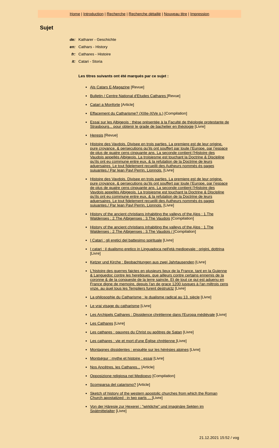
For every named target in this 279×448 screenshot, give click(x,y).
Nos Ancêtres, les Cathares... (115, 367)
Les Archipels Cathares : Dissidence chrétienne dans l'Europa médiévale (152, 314)
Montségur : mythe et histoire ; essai (121, 358)
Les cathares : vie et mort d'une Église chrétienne (133, 341)
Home (75, 14)
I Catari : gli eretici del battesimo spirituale (126, 240)
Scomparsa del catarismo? (113, 384)
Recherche (116, 14)
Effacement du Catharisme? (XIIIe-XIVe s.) (126, 113)
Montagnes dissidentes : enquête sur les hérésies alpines (139, 349)
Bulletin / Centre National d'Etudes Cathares (128, 96)
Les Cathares (101, 323)
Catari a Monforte (105, 104)
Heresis (96, 135)
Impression (199, 14)
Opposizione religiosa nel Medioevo (120, 376)
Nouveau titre (175, 14)
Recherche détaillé (145, 14)
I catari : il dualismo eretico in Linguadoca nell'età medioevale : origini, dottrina (157, 249)
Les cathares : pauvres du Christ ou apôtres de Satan (136, 332)
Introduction (93, 14)
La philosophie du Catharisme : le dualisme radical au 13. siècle (144, 297)
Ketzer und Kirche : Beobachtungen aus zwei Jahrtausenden (142, 262)
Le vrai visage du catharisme (115, 306)
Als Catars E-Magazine (110, 87)
